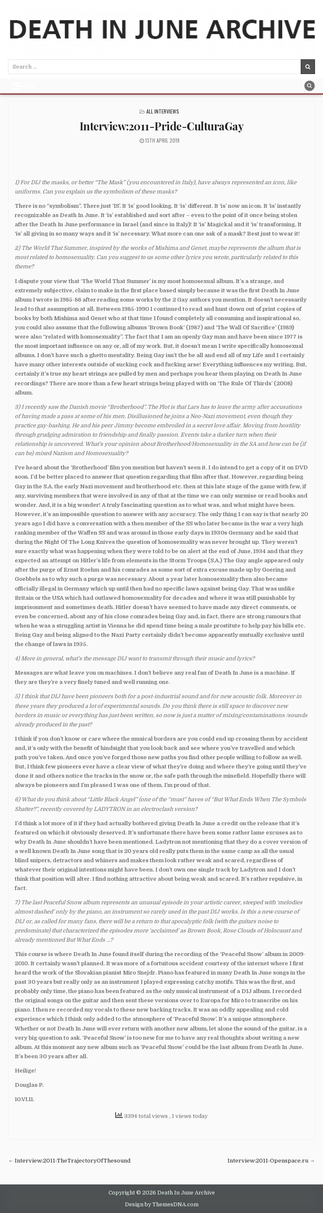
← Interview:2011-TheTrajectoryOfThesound (69, 1160)
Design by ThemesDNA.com (162, 1205)
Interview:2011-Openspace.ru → (271, 1160)
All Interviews (162, 111)
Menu (29, 86)
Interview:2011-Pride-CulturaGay (161, 126)
